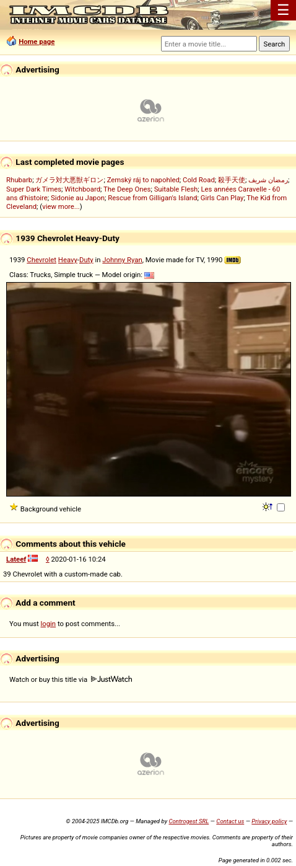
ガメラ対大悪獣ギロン (69, 179)
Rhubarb (19, 179)
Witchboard (82, 189)
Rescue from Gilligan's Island (152, 197)
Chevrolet (41, 259)
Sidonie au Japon (78, 197)
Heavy (67, 259)
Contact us (230, 821)
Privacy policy (269, 821)
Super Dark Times (33, 189)
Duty (86, 259)
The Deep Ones (126, 189)
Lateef (16, 559)
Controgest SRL (188, 821)
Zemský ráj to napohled (143, 179)
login (48, 623)
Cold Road (199, 179)
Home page (36, 41)
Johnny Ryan (122, 259)
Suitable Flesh (176, 189)
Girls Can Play (222, 197)
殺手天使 (231, 179)
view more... (61, 206)
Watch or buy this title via (70, 679)
